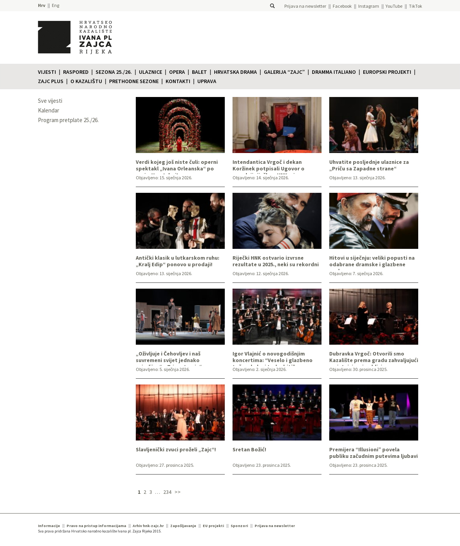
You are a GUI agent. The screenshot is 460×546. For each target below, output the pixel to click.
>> (177, 491)
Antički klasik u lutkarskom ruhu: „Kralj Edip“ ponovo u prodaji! (177, 261)
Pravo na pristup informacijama (96, 525)
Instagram (368, 6)
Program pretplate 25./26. (68, 120)
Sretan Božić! (249, 449)
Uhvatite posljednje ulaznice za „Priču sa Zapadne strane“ (369, 165)
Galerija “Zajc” (284, 71)
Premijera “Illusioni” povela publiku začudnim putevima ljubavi (373, 452)
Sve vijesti (50, 100)
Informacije (49, 525)
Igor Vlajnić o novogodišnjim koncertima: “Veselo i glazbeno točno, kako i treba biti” (273, 358)
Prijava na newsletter (305, 6)
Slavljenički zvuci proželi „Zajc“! (176, 449)
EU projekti (213, 525)
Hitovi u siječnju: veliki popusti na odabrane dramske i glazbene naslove (372, 262)
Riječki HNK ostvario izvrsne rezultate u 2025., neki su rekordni (276, 261)
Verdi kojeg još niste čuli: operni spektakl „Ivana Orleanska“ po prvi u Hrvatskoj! (177, 166)
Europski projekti (387, 71)
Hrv (41, 5)
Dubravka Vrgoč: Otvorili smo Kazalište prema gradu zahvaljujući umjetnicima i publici (373, 358)
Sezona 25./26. (114, 71)
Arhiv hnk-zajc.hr (148, 525)
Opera (177, 71)
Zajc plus (50, 81)
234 (167, 491)
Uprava (206, 81)
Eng (55, 5)
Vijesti (47, 71)
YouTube (394, 6)
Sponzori (239, 525)
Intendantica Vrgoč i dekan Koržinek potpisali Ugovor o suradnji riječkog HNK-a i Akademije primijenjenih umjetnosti (268, 166)
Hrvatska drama (235, 71)
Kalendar (48, 110)
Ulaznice (150, 71)
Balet (199, 71)
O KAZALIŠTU (86, 81)
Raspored (76, 71)
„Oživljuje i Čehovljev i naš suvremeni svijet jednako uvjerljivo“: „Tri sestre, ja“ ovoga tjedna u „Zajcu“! (177, 358)
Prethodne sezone (134, 81)
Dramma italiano (334, 71)
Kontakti (178, 81)
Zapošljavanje (183, 525)
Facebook (342, 6)
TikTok (415, 6)
